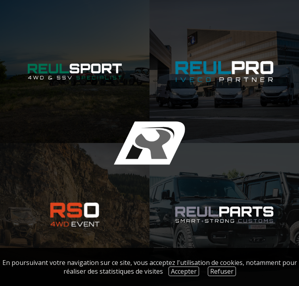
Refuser (222, 271)
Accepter (184, 271)
